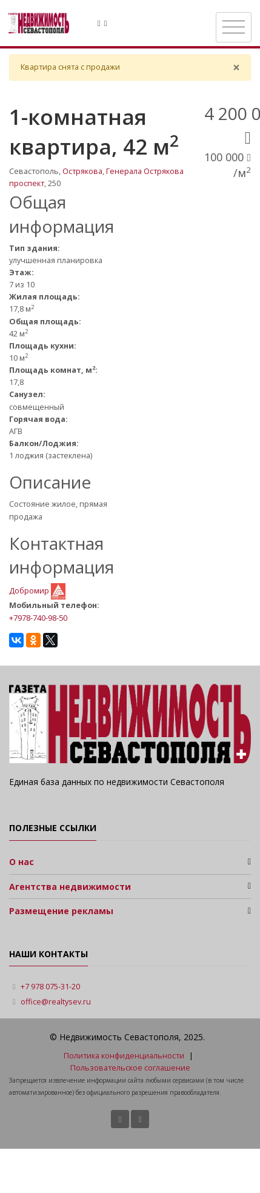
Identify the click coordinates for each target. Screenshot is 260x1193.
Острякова (82, 171)
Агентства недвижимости (70, 886)
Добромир (30, 591)
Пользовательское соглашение (130, 1068)
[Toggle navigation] (234, 27)
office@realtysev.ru (56, 1002)
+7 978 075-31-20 (50, 986)
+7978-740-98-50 (38, 617)
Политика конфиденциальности (124, 1056)
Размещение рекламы (61, 911)
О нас (21, 861)
